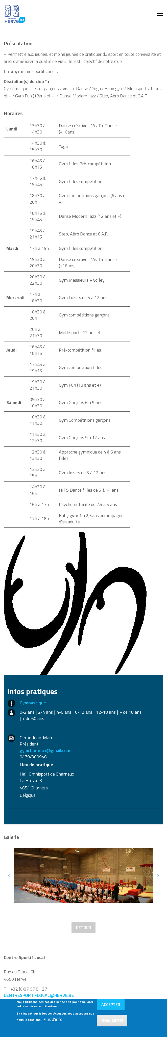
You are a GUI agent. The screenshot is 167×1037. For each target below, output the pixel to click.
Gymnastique (33, 702)
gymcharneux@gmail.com (45, 750)
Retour (83, 927)
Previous (9, 875)
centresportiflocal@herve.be (39, 995)
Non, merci (112, 1022)
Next (158, 875)
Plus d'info (52, 1021)
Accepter (110, 1006)
